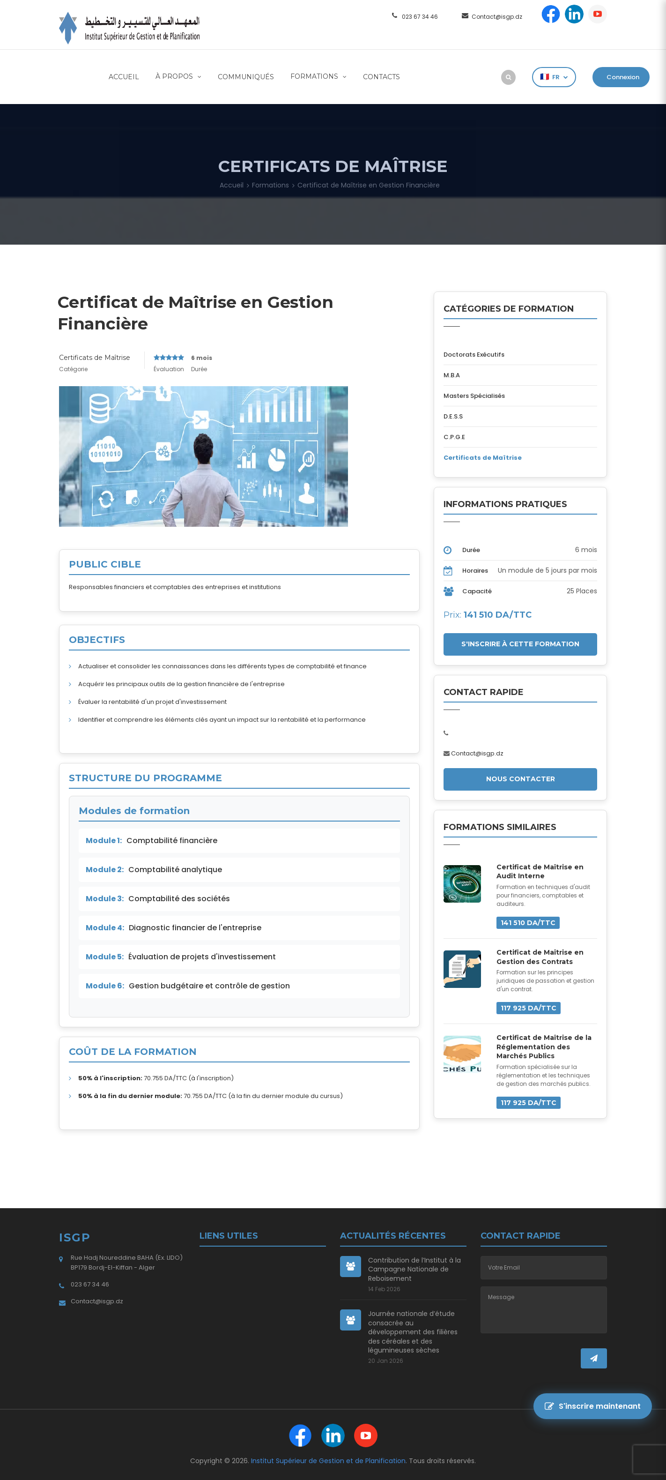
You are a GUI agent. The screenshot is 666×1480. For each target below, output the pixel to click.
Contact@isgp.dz (497, 17)
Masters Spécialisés (474, 395)
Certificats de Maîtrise (94, 357)
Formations (315, 76)
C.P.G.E (454, 437)
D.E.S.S (453, 416)
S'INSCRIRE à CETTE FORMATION (520, 644)
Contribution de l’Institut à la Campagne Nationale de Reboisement (414, 1269)
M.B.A (452, 375)
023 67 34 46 (420, 17)
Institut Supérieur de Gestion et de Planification (328, 1460)
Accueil (124, 77)
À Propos (175, 76)
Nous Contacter (520, 779)
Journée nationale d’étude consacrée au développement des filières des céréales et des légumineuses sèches (413, 1332)
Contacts (381, 77)
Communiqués (246, 77)
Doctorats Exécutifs (474, 354)
